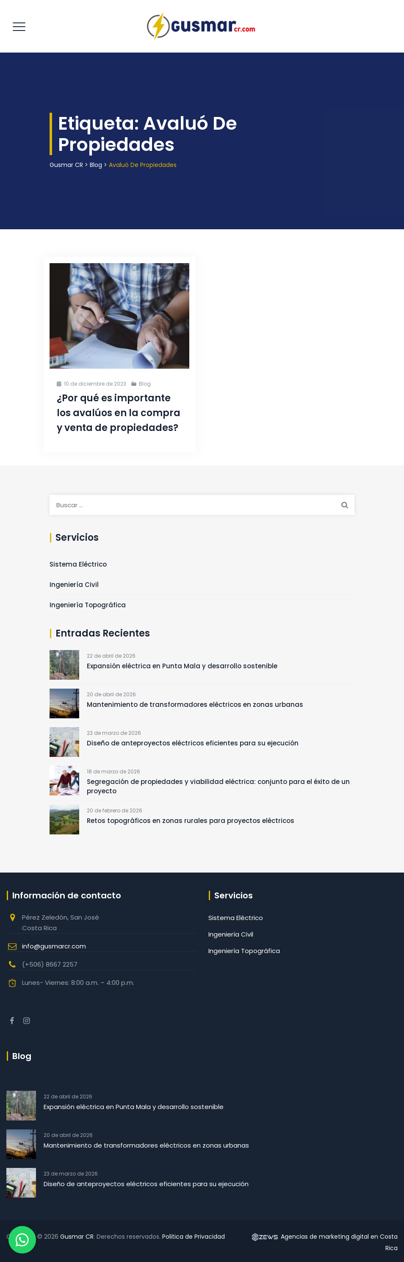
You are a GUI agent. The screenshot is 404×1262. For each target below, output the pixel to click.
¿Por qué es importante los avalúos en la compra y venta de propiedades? (118, 413)
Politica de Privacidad (193, 1236)
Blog (145, 383)
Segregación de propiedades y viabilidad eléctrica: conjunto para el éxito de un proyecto (218, 786)
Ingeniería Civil (74, 584)
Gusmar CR (77, 1236)
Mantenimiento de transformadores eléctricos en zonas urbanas (195, 704)
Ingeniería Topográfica (88, 604)
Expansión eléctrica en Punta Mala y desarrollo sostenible (182, 666)
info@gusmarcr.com (54, 946)
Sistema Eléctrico (78, 564)
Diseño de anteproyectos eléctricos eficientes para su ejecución (193, 743)
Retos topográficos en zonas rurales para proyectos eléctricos (190, 820)
